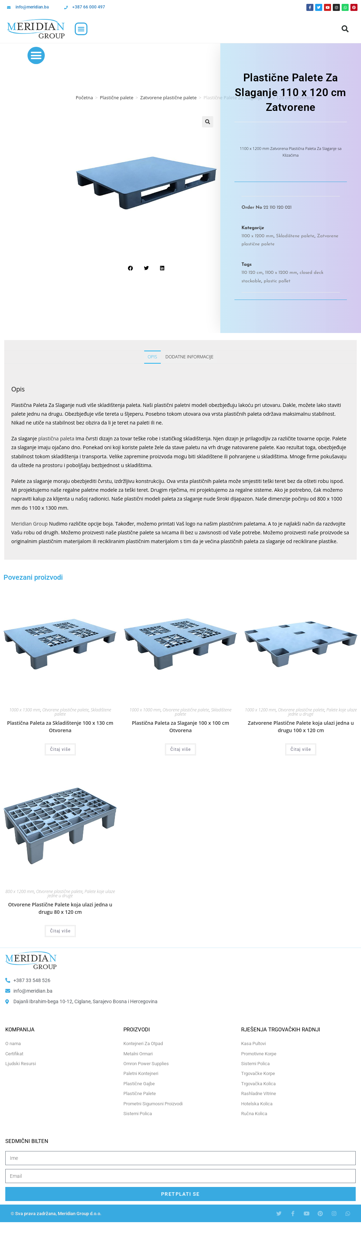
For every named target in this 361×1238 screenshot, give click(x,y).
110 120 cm (252, 272)
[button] (81, 29)
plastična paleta (56, 438)
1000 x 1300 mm (24, 710)
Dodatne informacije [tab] (189, 357)
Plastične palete (116, 97)
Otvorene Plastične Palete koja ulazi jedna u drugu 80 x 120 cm (60, 908)
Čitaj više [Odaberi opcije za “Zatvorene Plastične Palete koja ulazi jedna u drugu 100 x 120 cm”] (300, 749)
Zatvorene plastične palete (168, 97)
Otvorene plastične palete (65, 710)
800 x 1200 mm (19, 891)
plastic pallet (277, 281)
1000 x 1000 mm (144, 710)
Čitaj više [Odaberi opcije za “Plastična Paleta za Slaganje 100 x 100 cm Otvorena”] (180, 749)
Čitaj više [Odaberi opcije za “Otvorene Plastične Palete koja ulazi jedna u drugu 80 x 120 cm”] (60, 931)
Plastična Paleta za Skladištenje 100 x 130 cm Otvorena (60, 726)
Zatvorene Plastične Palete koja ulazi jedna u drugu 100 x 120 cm (301, 726)
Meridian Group (29, 523)
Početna (84, 97)
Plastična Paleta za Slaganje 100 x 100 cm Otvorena (180, 726)
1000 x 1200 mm (260, 710)
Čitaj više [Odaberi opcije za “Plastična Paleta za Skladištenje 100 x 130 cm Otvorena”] (60, 749)
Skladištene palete (295, 236)
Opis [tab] (152, 357)
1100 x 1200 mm (257, 236)
